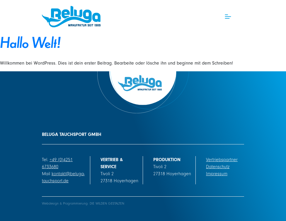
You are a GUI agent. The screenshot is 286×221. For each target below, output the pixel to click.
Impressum (216, 173)
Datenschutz (217, 166)
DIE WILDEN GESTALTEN (107, 203)
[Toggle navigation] (228, 16)
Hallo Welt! (30, 42)
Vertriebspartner (222, 159)
